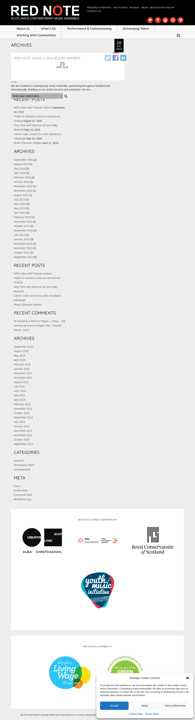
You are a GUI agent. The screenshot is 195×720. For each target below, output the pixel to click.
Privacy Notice (152, 713)
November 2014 (23, 221)
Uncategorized (22, 469)
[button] (187, 678)
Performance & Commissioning (89, 28)
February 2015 (22, 217)
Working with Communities (36, 35)
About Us (23, 28)
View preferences (175, 705)
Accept (114, 705)
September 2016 (23, 159)
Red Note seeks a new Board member (47, 58)
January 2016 (21, 181)
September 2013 (23, 257)
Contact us (94, 11)
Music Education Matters (28, 142)
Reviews (134, 7)
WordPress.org (22, 499)
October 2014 (21, 226)
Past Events (120, 7)
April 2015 (19, 212)
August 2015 (21, 195)
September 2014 (23, 230)
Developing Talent (136, 28)
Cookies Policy (136, 713)
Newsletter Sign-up (162, 7)
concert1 (19, 460)
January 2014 (21, 239)
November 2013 (23, 248)
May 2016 (19, 168)
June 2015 (20, 203)
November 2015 (23, 190)
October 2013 (21, 252)
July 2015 (19, 199)
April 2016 (19, 173)
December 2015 (23, 186)
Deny (144, 705)
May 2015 (19, 208)
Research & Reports (99, 7)
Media (144, 7)
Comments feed (23, 494)
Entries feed (21, 490)
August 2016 (21, 164)
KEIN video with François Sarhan (33, 107)
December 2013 (23, 243)
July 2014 (19, 234)
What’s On (48, 28)
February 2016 (22, 177)
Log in (17, 486)
